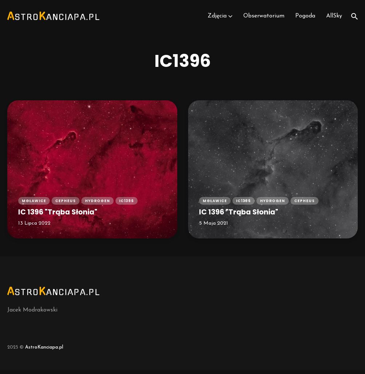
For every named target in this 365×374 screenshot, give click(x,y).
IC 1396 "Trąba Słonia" (60, 215)
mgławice (34, 204)
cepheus (65, 204)
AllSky (334, 18)
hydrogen (97, 204)
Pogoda (305, 18)
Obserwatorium (263, 18)
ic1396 (126, 204)
